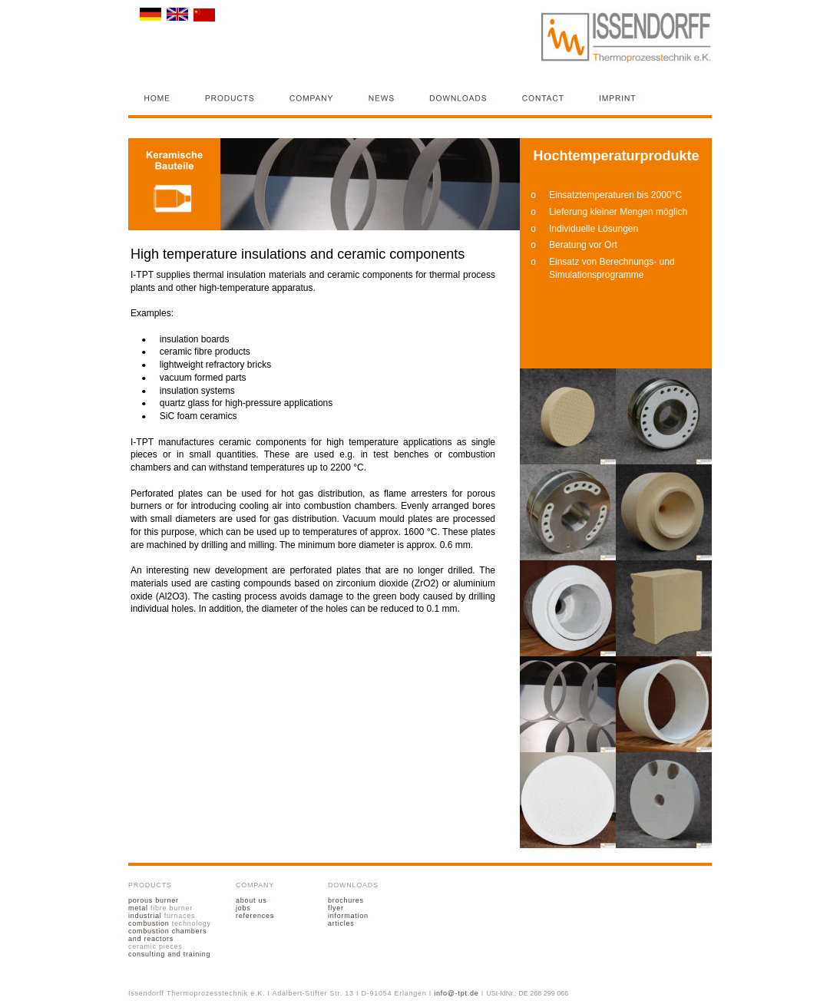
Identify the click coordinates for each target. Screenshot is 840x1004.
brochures (346, 900)
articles (341, 923)
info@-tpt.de (456, 993)
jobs (243, 908)
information (348, 916)
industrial (145, 916)
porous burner (153, 900)
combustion (149, 923)
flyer (336, 908)
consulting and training (169, 954)
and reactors (151, 939)
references (255, 916)
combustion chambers (168, 931)
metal (138, 908)
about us (251, 900)
